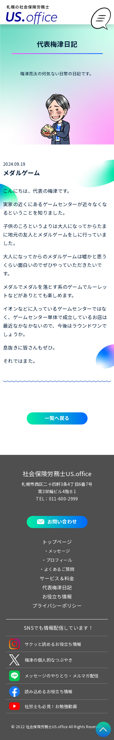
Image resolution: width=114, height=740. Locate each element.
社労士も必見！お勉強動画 (43, 706)
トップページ (57, 541)
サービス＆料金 (57, 578)
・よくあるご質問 (57, 569)
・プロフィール (57, 560)
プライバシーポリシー (57, 605)
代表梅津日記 (57, 587)
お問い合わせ (62, 521)
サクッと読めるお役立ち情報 (45, 644)
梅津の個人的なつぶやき (41, 659)
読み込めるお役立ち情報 (41, 691)
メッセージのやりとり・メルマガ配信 (53, 675)
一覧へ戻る (57, 417)
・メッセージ (57, 551)
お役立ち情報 (57, 596)
